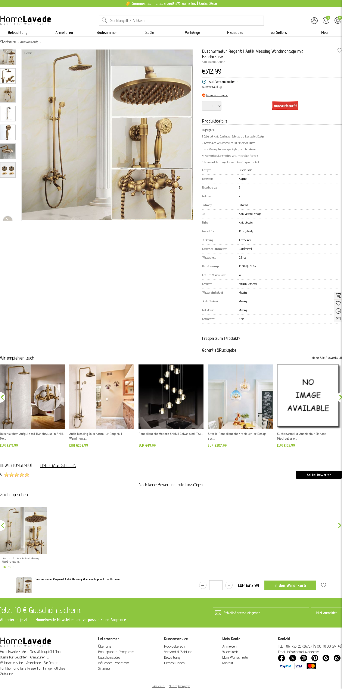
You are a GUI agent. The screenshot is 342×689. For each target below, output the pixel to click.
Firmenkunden (174, 663)
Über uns (104, 646)
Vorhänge (192, 32)
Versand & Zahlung (178, 652)
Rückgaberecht (175, 646)
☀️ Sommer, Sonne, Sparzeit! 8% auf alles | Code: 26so (171, 3)
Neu (324, 32)
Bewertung (172, 657)
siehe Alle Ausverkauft (327, 358)
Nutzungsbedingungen (179, 686)
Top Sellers (278, 32)
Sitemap (104, 668)
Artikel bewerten (319, 474)
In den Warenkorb (290, 585)
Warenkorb (230, 652)
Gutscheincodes (109, 657)
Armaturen (64, 32)
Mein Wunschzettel (235, 657)
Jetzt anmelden (326, 612)
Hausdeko (235, 32)
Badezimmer (107, 32)
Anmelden (229, 646)
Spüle (149, 32)
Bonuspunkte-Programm (116, 652)
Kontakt (227, 663)
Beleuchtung (17, 32)
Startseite (8, 41)
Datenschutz (158, 686)
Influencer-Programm (113, 663)
